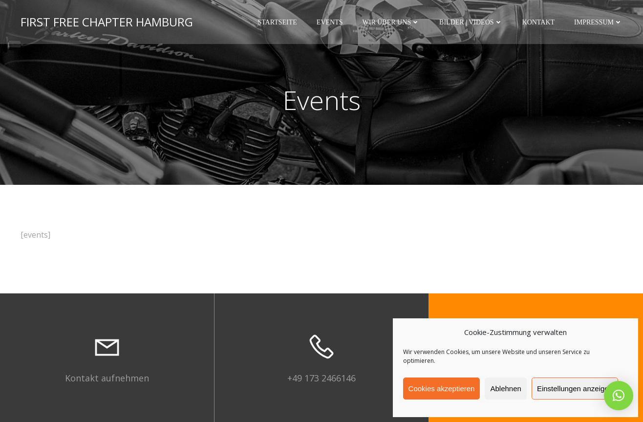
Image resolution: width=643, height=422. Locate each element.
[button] (618, 395)
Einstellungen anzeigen (575, 388)
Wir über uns (391, 22)
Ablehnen (505, 388)
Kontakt (538, 22)
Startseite (277, 22)
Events (330, 22)
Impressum (598, 22)
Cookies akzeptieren (441, 388)
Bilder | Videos (470, 22)
